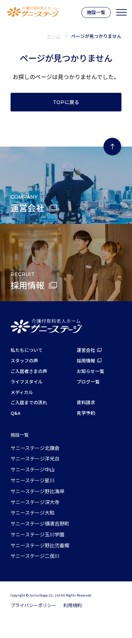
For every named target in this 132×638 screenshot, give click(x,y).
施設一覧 (96, 12)
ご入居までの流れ (29, 402)
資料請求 (86, 402)
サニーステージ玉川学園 (37, 534)
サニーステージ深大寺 (35, 501)
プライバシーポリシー (33, 605)
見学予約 (86, 413)
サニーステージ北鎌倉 (35, 447)
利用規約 (72, 605)
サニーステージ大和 (33, 512)
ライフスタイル (27, 381)
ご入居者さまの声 (29, 371)
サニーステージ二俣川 (35, 555)
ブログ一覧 (88, 381)
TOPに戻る (66, 102)
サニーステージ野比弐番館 (40, 545)
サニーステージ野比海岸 (37, 491)
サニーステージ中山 (33, 469)
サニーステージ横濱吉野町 (40, 523)
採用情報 (86, 360)
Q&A (15, 413)
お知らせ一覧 (90, 371)
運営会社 (86, 350)
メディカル (22, 392)
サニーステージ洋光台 (35, 458)
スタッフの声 (24, 360)
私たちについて (27, 350)
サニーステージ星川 (33, 480)
